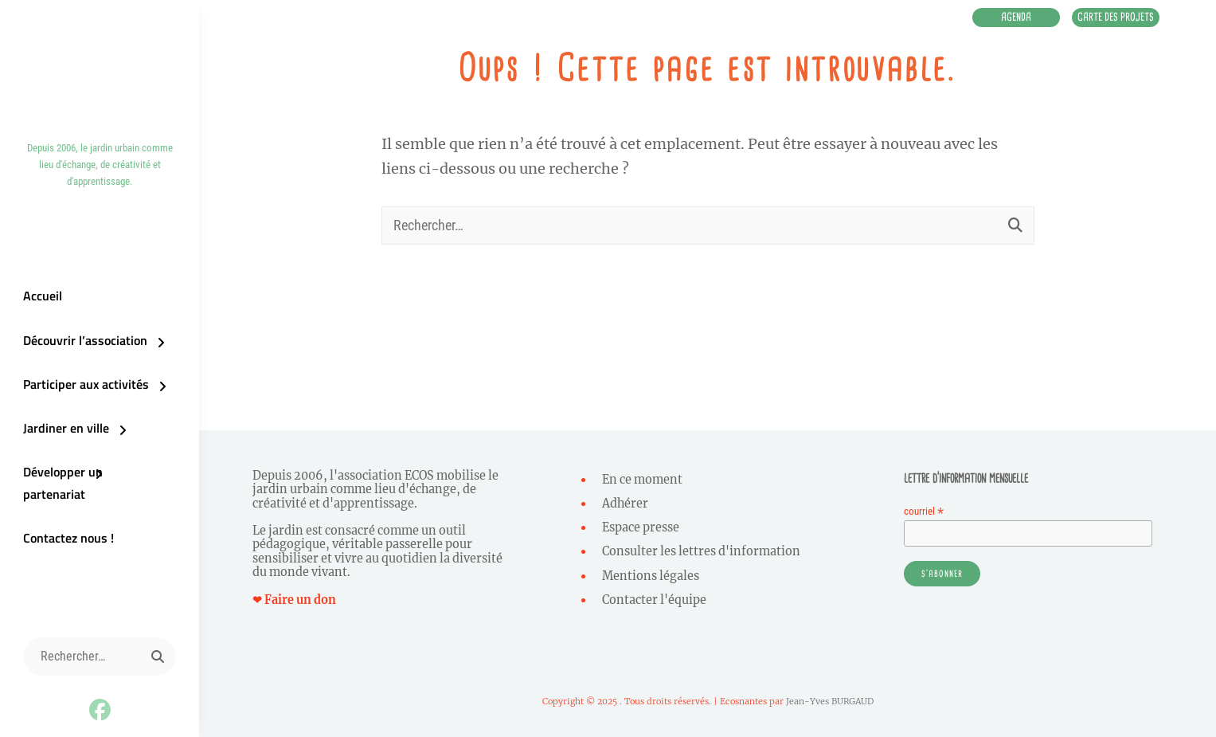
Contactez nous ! (65, 528)
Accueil (39, 305)
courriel (924, 511)
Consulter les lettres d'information (701, 551)
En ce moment (642, 479)
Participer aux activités (83, 394)
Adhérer (625, 503)
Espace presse (640, 527)
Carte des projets (1106, 19)
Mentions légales (650, 576)
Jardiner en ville (63, 439)
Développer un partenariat (92, 483)
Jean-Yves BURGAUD (830, 701)
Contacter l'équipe (654, 600)
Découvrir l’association (82, 349)
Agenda (989, 19)
